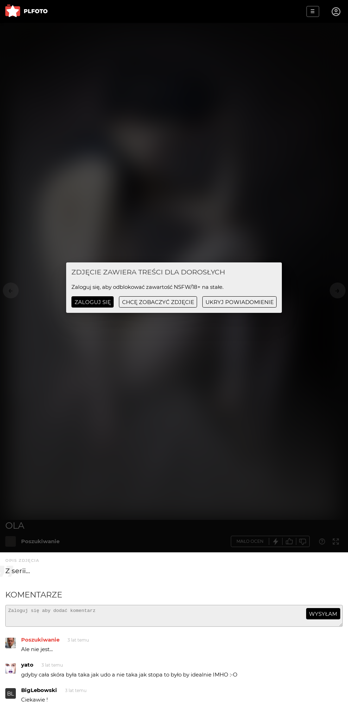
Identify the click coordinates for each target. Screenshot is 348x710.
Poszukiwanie (40, 642)
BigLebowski (39, 693)
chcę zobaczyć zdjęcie (158, 302)
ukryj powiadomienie (239, 302)
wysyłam (323, 614)
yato (27, 668)
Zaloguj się (93, 302)
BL (10, 696)
